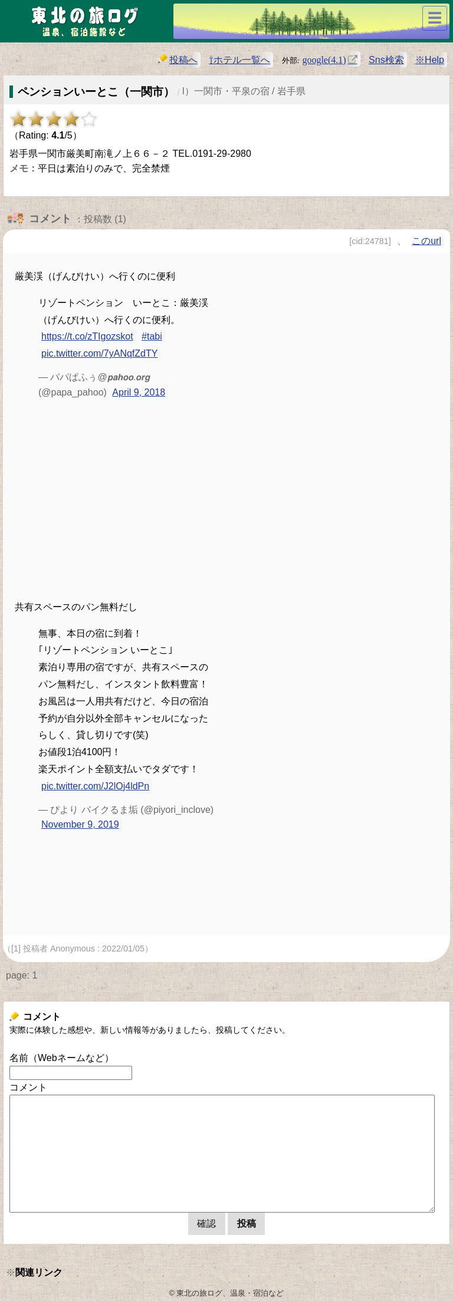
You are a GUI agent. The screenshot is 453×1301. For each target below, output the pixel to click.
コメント (28, 1087)
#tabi (152, 336)
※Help (429, 60)
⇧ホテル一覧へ (239, 60)
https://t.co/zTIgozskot (87, 336)
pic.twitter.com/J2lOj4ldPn (95, 786)
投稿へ (178, 59)
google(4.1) (324, 59)
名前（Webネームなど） (61, 1058)
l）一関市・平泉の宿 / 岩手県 (244, 91)
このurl (426, 241)
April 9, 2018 (138, 392)
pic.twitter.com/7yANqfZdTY (99, 353)
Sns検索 (386, 60)
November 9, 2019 (80, 824)
